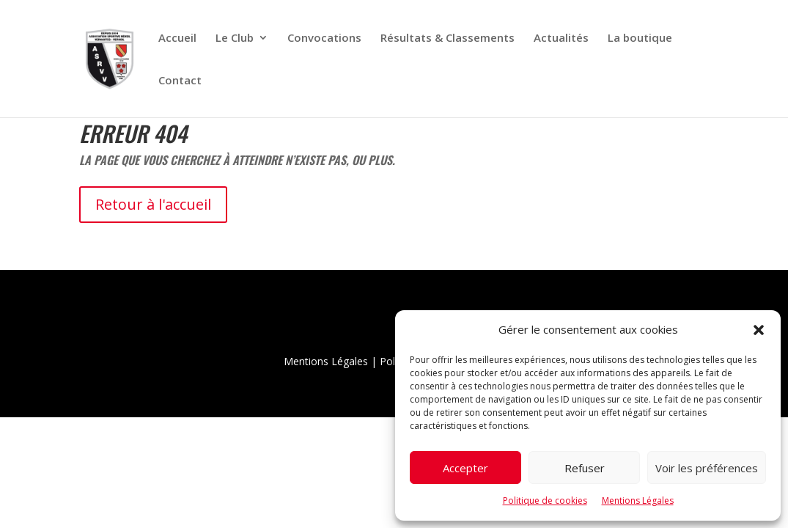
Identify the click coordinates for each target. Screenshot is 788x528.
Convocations (324, 38)
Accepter (465, 468)
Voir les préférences (706, 468)
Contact (180, 81)
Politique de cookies (545, 500)
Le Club (235, 38)
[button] (758, 330)
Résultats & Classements (447, 38)
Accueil (177, 38)
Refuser (584, 468)
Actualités (561, 38)
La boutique (640, 38)
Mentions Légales (638, 500)
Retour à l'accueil (153, 204)
